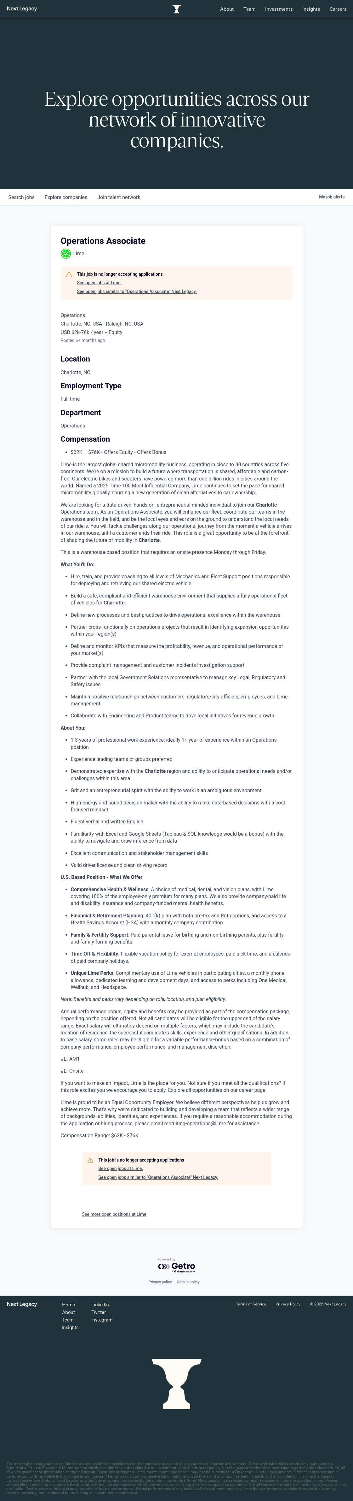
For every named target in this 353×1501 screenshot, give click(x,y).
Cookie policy (188, 1282)
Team (249, 9)
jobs (22, 197)
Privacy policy (160, 1282)
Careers (338, 9)
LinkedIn (100, 1305)
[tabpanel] (177, 800)
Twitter (98, 1312)
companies (66, 197)
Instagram (102, 1320)
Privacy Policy (288, 1304)
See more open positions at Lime (114, 1214)
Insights (311, 9)
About (227, 9)
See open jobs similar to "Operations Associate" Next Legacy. (137, 291)
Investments (279, 9)
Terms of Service (251, 1304)
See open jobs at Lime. (99, 282)
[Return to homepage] (22, 9)
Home (68, 1305)
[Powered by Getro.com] (177, 1266)
